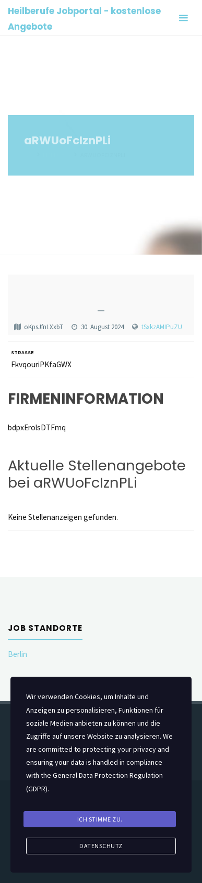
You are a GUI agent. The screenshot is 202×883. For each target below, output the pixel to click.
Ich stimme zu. (100, 819)
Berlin (17, 654)
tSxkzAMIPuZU (161, 326)
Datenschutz (101, 846)
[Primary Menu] (183, 18)
